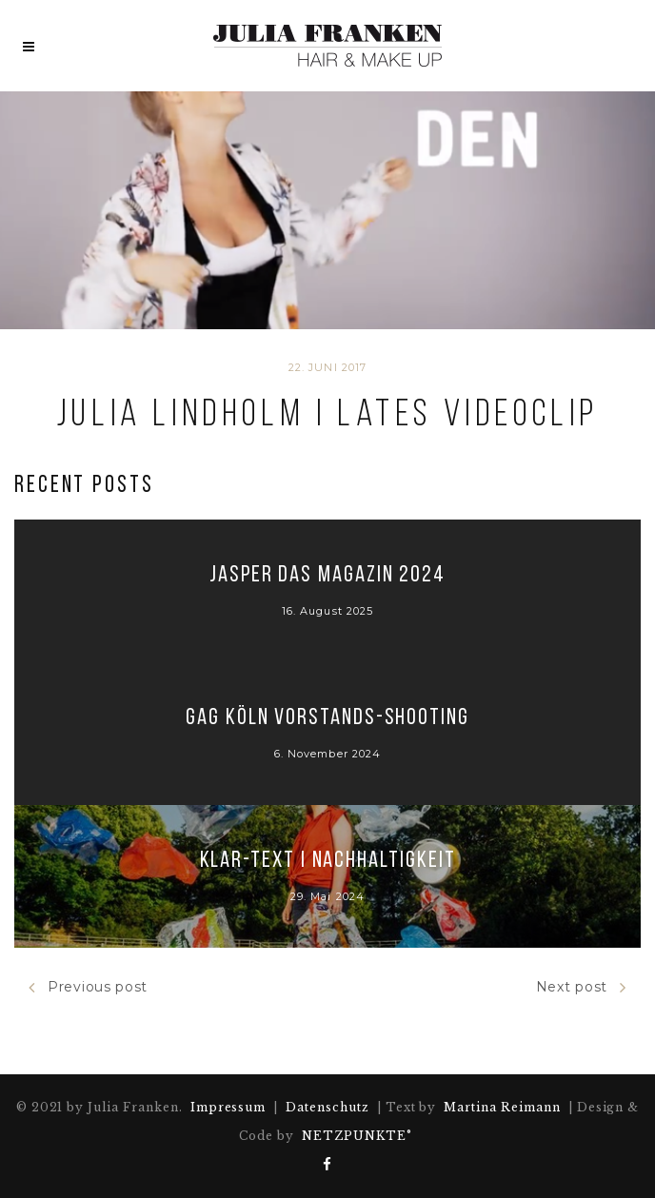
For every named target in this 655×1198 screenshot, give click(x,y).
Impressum (228, 1107)
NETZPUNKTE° (357, 1136)
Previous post (88, 987)
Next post (581, 987)
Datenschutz (327, 1107)
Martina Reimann (502, 1107)
